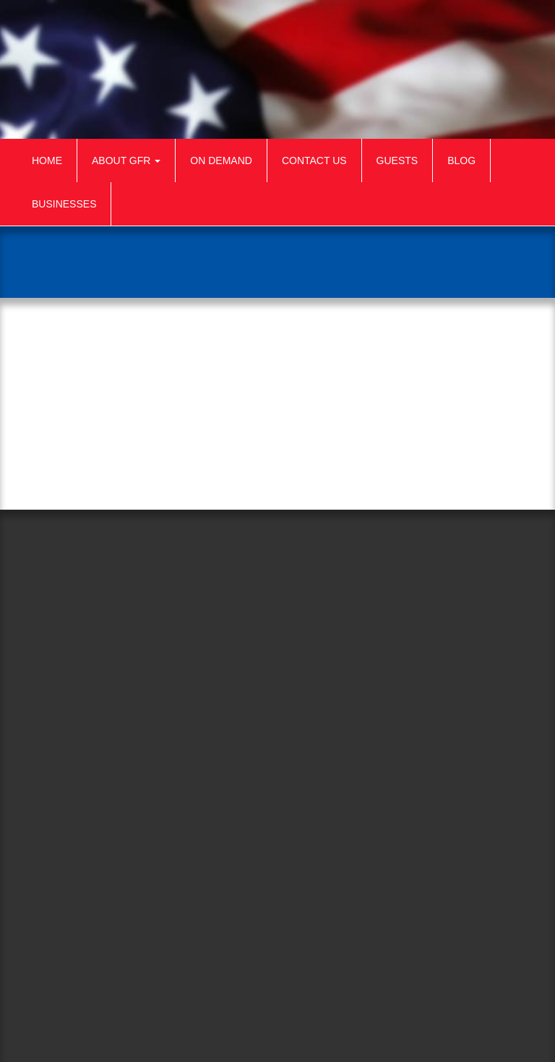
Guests (397, 160)
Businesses (64, 204)
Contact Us (314, 160)
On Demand (221, 160)
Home (47, 160)
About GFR (126, 160)
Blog (461, 160)
